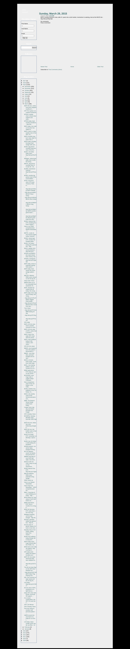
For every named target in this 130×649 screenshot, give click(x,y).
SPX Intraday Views (30, 414)
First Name (25, 23)
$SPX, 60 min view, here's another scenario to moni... (30, 325)
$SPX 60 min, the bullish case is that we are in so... (30, 431)
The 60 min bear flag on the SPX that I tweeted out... (30, 569)
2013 (24, 633)
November (28, 88)
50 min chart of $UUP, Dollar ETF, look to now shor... (30, 526)
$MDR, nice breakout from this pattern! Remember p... (30, 349)
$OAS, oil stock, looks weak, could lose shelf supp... (30, 361)
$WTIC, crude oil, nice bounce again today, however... (30, 234)
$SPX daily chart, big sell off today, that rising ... (30, 294)
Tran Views (27, 308)
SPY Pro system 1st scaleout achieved (30, 111)
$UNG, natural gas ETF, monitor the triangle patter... (29, 239)
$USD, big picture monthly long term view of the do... (30, 148)
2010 (24, 638)
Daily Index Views (29, 280)
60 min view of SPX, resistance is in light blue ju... (30, 589)
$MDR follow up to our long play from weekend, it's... (30, 284)
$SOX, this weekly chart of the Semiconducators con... (30, 396)
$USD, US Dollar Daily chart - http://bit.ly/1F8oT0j (30, 154)
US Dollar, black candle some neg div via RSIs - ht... (30, 623)
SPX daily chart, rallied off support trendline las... (30, 553)
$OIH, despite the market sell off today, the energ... (30, 289)
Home (24, 10)
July (26, 96)
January (27, 629)
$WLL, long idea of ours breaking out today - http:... (30, 494)
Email (23, 33)
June (26, 98)
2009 (24, 640)
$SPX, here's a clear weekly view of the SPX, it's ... (30, 133)
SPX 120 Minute (29, 604)
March (27, 104)
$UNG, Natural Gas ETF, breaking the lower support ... (30, 222)
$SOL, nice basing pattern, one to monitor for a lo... (29, 366)
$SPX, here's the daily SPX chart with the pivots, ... (30, 336)
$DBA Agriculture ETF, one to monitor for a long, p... (30, 505)
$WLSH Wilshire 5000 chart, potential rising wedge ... (29, 476)
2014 (24, 631)
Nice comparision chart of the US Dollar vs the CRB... (29, 384)
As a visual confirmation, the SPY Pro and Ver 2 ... (29, 600)
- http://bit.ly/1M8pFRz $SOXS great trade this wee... (30, 217)
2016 (24, 82)
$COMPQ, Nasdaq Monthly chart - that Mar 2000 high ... (30, 418)
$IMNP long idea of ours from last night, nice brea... (30, 458)
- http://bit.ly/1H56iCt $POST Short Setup (30, 194)
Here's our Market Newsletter (29, 483)
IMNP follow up (28, 480)
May (26, 100)
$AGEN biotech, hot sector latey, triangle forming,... (30, 448)
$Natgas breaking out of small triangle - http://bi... (30, 516)
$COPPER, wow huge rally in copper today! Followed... (29, 378)
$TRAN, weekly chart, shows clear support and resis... (30, 117)
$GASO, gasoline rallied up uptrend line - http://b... (30, 521)
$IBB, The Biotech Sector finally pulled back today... (29, 403)
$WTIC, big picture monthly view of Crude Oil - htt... (29, 165)
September (28, 92)
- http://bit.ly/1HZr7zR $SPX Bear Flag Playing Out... (30, 574)
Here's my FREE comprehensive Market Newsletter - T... (30, 229)
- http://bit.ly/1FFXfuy (30, 315)
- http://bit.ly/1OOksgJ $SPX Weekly (30, 189)
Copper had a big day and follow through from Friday (29, 410)
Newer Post (44, 66)
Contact (25, 12)
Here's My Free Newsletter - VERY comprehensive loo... (30, 488)
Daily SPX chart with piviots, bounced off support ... (30, 594)
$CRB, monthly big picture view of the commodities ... (30, 177)
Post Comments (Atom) (55, 69)
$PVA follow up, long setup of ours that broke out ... (30, 499)
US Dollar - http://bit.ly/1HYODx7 (30, 584)
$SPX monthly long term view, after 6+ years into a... (30, 138)
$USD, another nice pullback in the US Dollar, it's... (30, 390)
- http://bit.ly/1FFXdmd (30, 318)
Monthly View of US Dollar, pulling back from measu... (29, 532)
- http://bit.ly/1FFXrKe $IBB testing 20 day (30, 311)
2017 (24, 80)
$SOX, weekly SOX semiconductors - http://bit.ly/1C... (30, 250)
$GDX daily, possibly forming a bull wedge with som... (30, 143)
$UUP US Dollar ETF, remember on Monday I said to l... (30, 437)
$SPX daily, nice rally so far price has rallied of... (30, 128)
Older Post (100, 66)
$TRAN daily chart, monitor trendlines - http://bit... (30, 122)
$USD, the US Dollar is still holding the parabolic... (30, 443)
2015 (24, 84)
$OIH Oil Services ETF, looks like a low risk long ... (29, 511)
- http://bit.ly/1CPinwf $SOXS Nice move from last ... (30, 304)
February (27, 627)
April (26, 102)
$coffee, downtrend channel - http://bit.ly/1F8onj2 (30, 171)
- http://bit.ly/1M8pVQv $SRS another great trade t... (30, 210)
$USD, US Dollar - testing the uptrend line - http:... (30, 245)
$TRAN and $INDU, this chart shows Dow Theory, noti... (30, 255)
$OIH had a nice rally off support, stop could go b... (30, 548)
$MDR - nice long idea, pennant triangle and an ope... (29, 356)
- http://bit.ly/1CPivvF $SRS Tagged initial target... (30, 299)
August (27, 94)
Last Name (25, 28)
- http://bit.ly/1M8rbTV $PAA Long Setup (30, 203)
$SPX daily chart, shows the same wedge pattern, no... (29, 271)
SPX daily (27, 322)
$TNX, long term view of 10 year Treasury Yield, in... (29, 183)
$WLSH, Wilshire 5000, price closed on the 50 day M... (30, 277)
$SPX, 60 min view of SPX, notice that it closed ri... (30, 331)
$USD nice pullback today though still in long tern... (29, 538)
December (28, 86)
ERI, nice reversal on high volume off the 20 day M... (30, 579)
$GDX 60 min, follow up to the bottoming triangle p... (30, 425)
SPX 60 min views (29, 346)
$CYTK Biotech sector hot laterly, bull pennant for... (30, 453)
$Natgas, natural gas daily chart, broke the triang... (30, 160)
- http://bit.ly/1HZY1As (30, 563)
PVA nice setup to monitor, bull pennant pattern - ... (30, 611)
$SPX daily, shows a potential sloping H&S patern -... (30, 265)
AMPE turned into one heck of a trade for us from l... (29, 617)
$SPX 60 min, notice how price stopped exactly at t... (30, 107)
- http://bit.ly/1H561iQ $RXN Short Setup (30, 198)
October (27, 90)
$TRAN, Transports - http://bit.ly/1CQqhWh (30, 260)
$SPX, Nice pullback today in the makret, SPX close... (30, 342)
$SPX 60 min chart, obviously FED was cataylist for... (30, 558)
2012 (24, 635)
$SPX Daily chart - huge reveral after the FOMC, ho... (30, 543)
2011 (24, 636)
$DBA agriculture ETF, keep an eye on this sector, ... (30, 372)
